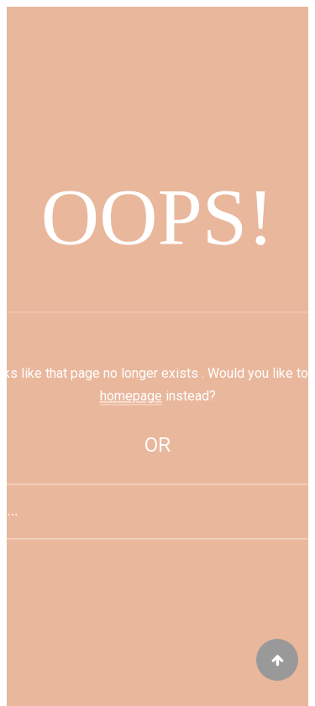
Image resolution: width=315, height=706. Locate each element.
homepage (131, 396)
